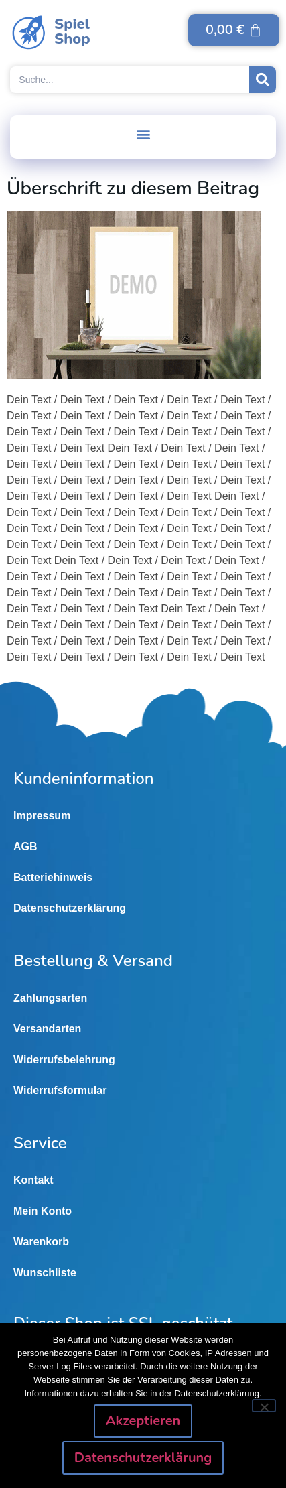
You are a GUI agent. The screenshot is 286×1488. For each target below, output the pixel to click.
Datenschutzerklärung (69, 908)
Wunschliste (44, 1272)
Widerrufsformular (59, 1090)
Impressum (41, 815)
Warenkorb (41, 1241)
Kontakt (33, 1180)
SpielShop (72, 31)
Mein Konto (42, 1211)
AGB (25, 846)
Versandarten (47, 1028)
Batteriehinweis (52, 877)
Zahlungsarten (50, 998)
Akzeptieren (143, 1421)
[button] (143, 134)
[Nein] (264, 1405)
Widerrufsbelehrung (64, 1059)
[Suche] (262, 79)
